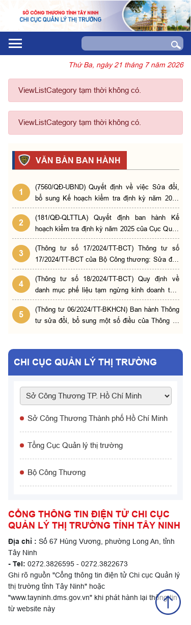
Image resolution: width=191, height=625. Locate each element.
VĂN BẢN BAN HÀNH (77, 160)
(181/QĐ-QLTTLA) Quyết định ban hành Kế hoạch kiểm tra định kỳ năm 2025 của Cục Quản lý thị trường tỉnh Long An (107, 223)
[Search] (122, 43)
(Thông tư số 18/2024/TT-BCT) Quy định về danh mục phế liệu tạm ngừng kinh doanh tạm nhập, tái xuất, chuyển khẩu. (107, 284)
